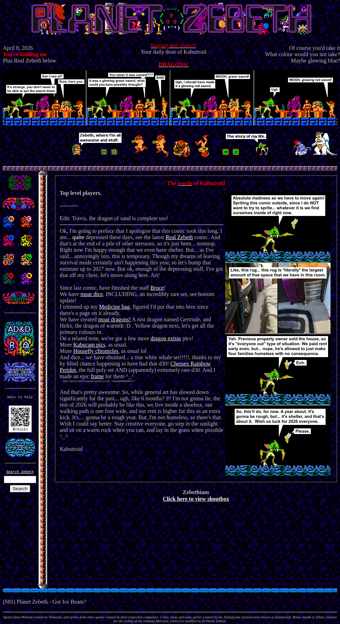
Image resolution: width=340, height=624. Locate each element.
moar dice (91, 294)
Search (20, 488)
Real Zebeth (179, 237)
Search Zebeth (20, 472)
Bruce (157, 288)
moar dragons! (114, 319)
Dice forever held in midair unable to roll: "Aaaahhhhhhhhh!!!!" (98, 381)
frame (97, 376)
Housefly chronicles (95, 351)
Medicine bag (114, 307)
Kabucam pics (89, 345)
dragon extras (166, 338)
